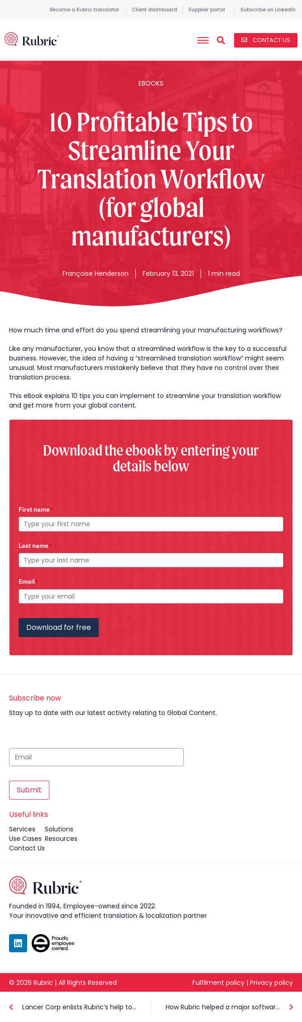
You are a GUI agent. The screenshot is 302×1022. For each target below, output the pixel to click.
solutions (59, 829)
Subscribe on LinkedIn (268, 9)
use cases (25, 838)
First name (36, 509)
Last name (35, 546)
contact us (27, 848)
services (22, 829)
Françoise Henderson (95, 273)
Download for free (58, 627)
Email (28, 581)
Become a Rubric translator (84, 9)
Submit (29, 790)
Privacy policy (271, 982)
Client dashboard (154, 9)
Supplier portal (206, 9)
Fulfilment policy (218, 982)
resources (61, 838)
